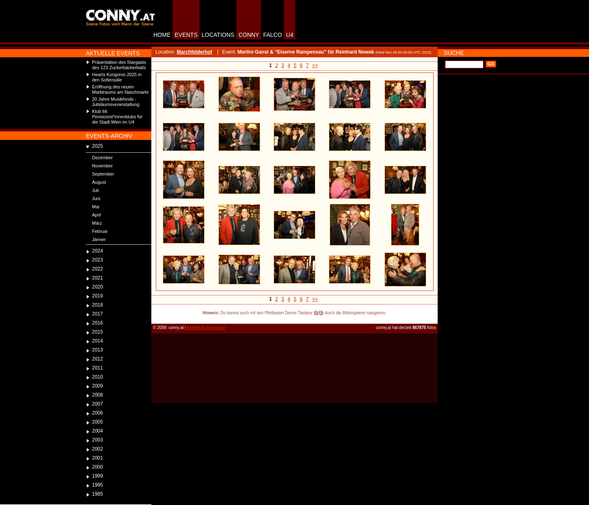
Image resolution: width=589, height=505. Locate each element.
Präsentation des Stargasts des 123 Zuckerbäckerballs (119, 65)
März (97, 223)
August (99, 182)
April (96, 214)
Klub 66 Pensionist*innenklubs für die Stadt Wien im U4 (117, 116)
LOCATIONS (218, 35)
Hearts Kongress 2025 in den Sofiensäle (117, 77)
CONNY (248, 35)
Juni (96, 198)
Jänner (99, 239)
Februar (100, 231)
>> (315, 65)
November (102, 165)
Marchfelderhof (194, 52)
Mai (95, 206)
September (103, 173)
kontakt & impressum (206, 327)
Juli (95, 190)
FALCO (272, 35)
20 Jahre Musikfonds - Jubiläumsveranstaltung (115, 102)
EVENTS (186, 35)
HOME (162, 35)
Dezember (102, 157)
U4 (289, 35)
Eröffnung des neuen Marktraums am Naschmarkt (120, 89)
